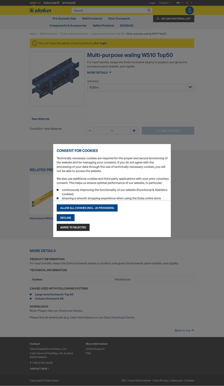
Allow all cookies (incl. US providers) (87, 208)
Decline (65, 217)
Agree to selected (73, 227)
